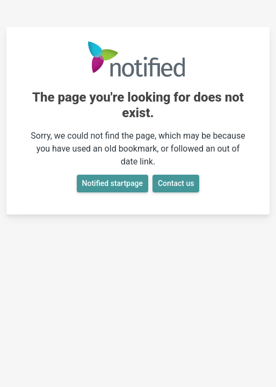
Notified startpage (112, 183)
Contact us (176, 183)
